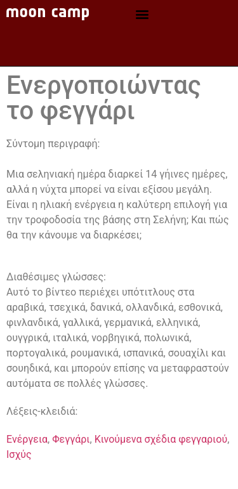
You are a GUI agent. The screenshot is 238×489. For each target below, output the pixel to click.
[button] (141, 14)
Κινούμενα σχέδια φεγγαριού (161, 439)
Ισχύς (19, 454)
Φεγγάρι (70, 439)
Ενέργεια (27, 439)
